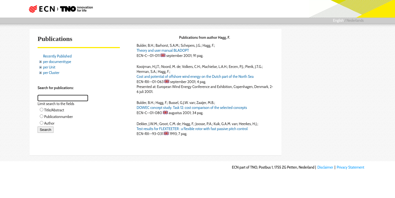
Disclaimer (325, 167)
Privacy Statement (350, 167)
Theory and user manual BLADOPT (163, 50)
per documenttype (57, 61)
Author (49, 123)
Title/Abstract (54, 110)
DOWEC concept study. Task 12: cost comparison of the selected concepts (192, 107)
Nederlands (355, 20)
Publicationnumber (58, 116)
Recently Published (57, 56)
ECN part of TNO (59, 9)
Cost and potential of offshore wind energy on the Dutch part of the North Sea (195, 76)
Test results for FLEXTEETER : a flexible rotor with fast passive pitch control (192, 129)
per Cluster (51, 72)
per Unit (49, 67)
